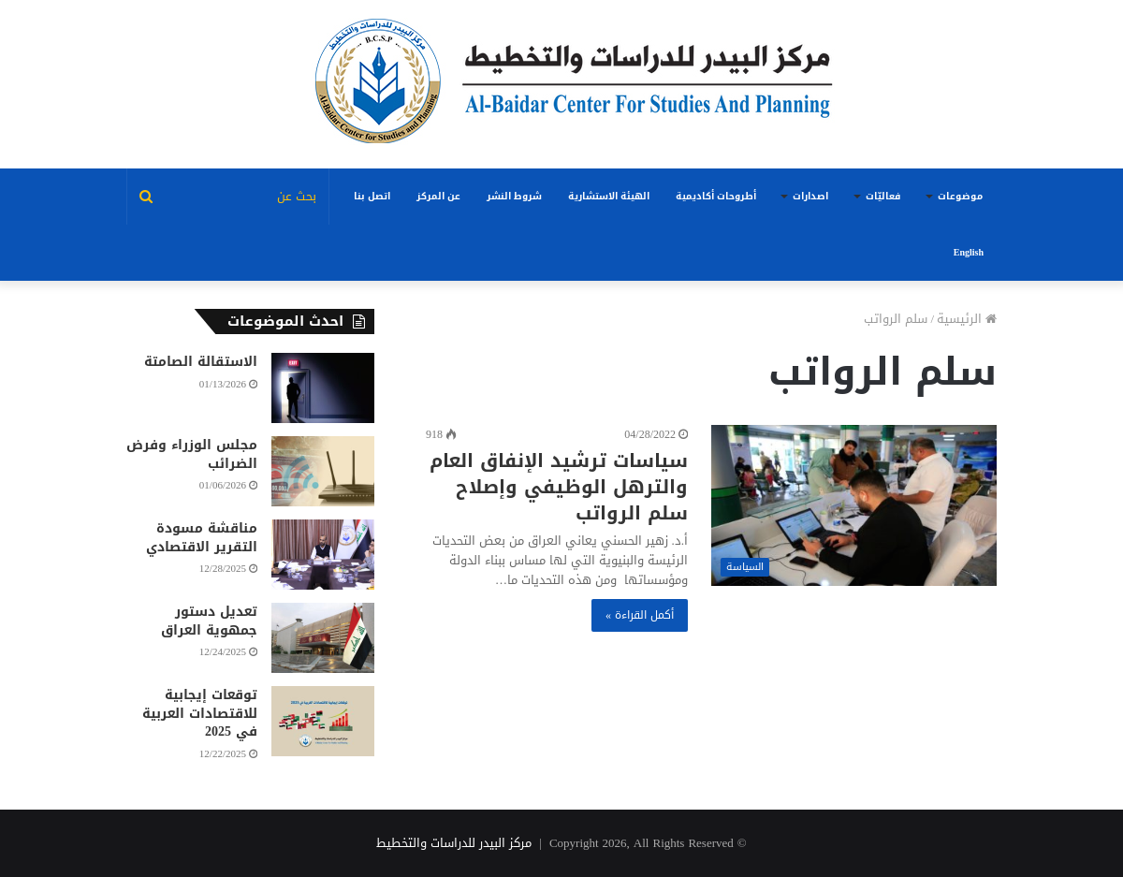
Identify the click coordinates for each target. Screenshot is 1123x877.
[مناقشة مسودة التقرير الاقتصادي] (322, 554)
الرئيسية (967, 318)
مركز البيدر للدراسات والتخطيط (454, 843)
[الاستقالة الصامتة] (322, 388)
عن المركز (438, 196)
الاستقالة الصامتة (200, 361)
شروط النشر (514, 196)
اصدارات (810, 196)
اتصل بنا (372, 196)
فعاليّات (883, 196)
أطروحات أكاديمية (716, 196)
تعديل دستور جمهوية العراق (209, 621)
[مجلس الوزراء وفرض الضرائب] (322, 471)
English (969, 252)
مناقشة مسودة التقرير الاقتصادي (201, 538)
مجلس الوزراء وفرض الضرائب (191, 454)
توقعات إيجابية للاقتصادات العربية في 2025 (199, 713)
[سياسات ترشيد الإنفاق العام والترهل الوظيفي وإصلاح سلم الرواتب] (854, 505)
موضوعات (960, 196)
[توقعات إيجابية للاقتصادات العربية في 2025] (322, 721)
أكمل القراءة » (639, 615)
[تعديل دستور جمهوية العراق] (322, 638)
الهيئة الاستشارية (608, 196)
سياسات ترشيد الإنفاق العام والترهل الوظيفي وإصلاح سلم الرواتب (559, 487)
